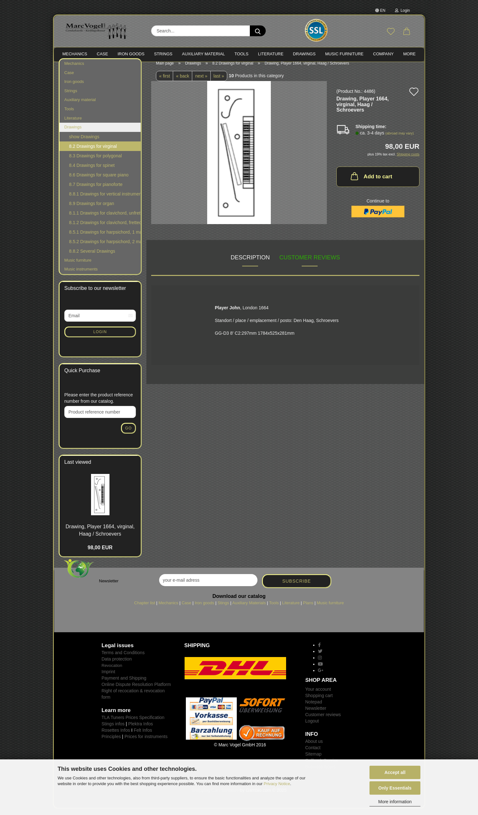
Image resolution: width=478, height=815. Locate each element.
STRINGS (163, 53)
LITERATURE (271, 53)
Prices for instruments (145, 742)
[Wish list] (391, 31)
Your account (318, 695)
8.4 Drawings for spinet (92, 171)
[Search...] (258, 30)
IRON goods (130, 53)
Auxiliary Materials (249, 609)
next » (201, 82)
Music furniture (77, 266)
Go (128, 434)
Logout (312, 727)
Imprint (108, 678)
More (409, 53)
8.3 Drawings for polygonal (95, 162)
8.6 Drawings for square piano (99, 181)
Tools (69, 115)
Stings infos (113, 730)
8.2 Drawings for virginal (93, 152)
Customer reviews (309, 264)
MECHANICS (74, 53)
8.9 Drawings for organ (91, 209)
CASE (102, 53)
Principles (111, 742)
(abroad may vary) (399, 139)
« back (182, 82)
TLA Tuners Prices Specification (133, 723)
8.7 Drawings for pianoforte (96, 190)
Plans (308, 609)
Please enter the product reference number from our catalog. (98, 404)
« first (164, 82)
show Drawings (84, 143)
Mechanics (74, 69)
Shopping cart (319, 701)
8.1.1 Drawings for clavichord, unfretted (105, 219)
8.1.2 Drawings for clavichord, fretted (105, 228)
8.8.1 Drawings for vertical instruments (105, 200)
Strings (70, 97)
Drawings (304, 53)
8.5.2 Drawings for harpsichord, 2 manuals (105, 247)
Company (383, 53)
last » (219, 82)
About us (314, 747)
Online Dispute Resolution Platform (136, 690)
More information (394, 801)
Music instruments (81, 275)
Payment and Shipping (124, 684)
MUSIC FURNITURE (344, 53)
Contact (312, 754)
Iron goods (74, 88)
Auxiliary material (203, 53)
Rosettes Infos (116, 736)
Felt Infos (143, 736)
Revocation (112, 671)
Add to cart (370, 182)
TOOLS (242, 53)
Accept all (394, 772)
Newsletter (315, 714)
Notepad (313, 708)
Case (69, 79)
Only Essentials (394, 788)
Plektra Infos (140, 730)
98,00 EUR (100, 554)
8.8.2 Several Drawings (92, 257)
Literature (73, 124)
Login (402, 10)
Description (250, 264)
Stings (223, 609)
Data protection (117, 665)
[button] (407, 31)
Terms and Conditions (123, 658)
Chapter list (144, 609)
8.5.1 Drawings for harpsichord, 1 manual (105, 238)
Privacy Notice (277, 783)
